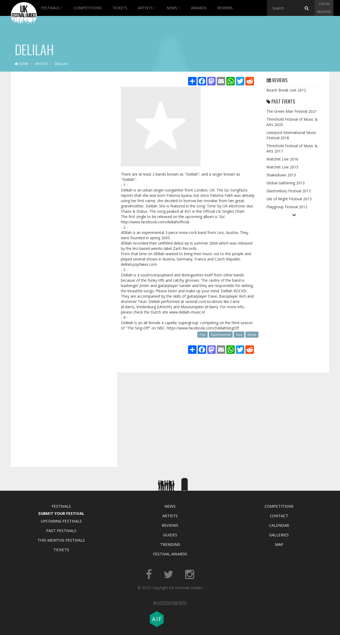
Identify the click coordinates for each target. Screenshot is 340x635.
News (173, 7)
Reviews (225, 7)
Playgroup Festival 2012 (286, 206)
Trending (170, 544)
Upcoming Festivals (61, 521)
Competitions (88, 7)
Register (324, 12)
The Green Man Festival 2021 (291, 111)
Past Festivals (61, 530)
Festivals (52, 7)
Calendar (279, 525)
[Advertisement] (60, 159)
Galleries (279, 534)
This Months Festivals (61, 540)
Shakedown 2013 (281, 174)
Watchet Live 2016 (282, 159)
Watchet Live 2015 (282, 166)
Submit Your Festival (61, 513)
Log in (324, 4)
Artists (147, 7)
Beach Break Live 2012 (286, 90)
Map (279, 544)
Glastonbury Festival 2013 (288, 190)
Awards (199, 7)
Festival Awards (170, 553)
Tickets (119, 7)
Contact (279, 515)
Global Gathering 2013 (285, 182)
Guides (170, 534)
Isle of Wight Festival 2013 (289, 198)
